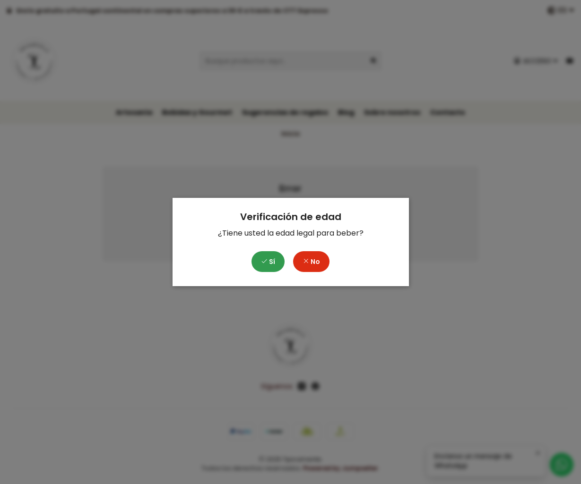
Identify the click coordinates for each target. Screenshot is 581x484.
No (311, 261)
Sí (268, 261)
